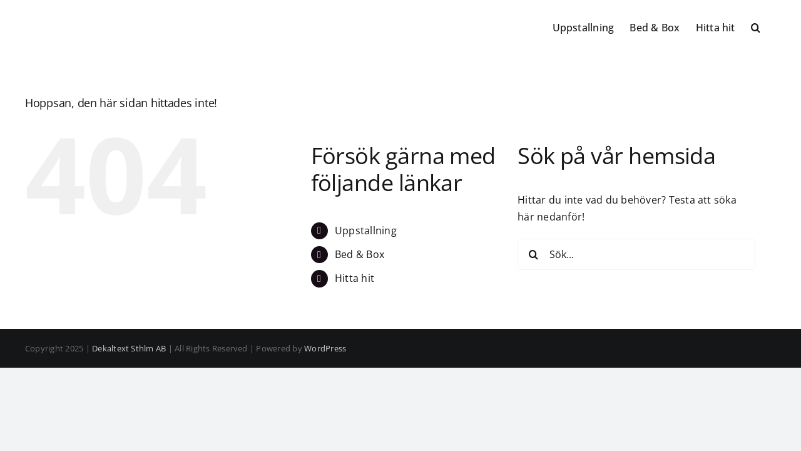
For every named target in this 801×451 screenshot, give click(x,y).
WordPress (325, 348)
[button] (771, 26)
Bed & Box (359, 254)
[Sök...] (636, 254)
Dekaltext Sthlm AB (129, 348)
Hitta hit (354, 278)
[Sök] (533, 254)
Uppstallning (366, 230)
